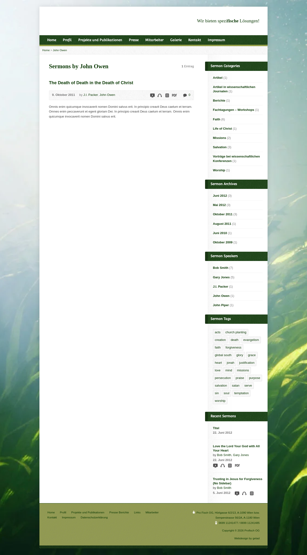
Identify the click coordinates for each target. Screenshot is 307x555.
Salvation (220, 147)
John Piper (221, 305)
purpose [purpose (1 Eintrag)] (254, 378)
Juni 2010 (220, 233)
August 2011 (222, 224)
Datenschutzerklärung (94, 517)
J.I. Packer (90, 95)
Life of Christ (222, 128)
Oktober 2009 (222, 242)
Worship (219, 170)
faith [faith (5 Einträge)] (218, 347)
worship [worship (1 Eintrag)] (220, 401)
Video (152, 95)
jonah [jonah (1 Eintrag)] (230, 362)
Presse (134, 40)
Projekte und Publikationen (100, 40)
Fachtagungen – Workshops (233, 110)
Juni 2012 (220, 195)
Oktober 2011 (222, 214)
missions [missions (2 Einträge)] (243, 370)
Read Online (167, 95)
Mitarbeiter (154, 40)
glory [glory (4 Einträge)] (239, 355)
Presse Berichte (119, 512)
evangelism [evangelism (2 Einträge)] (251, 340)
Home (51, 40)
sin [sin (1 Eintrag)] (217, 393)
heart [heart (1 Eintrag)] (218, 362)
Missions (219, 138)
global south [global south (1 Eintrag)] (223, 355)
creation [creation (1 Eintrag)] (220, 340)
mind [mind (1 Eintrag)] (228, 370)
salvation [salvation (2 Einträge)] (221, 385)
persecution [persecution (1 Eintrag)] (223, 378)
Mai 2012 (219, 205)
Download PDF (174, 95)
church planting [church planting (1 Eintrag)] (235, 332)
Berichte (219, 100)
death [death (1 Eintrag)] (235, 340)
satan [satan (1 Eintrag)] (236, 385)
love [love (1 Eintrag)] (218, 370)
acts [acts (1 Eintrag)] (218, 332)
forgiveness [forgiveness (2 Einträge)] (233, 347)
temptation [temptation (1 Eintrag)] (241, 393)
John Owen (60, 50)
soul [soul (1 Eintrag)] (226, 393)
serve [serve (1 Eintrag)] (248, 385)
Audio (159, 95)
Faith (216, 119)
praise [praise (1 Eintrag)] (240, 378)
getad (256, 538)
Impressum (216, 40)
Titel (216, 428)
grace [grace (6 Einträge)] (252, 355)
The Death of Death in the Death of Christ (91, 82)
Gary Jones (221, 277)
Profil (67, 40)
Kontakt (194, 40)
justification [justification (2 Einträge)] (246, 362)
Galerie (176, 40)
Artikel (217, 77)
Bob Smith (220, 268)
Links (137, 512)
